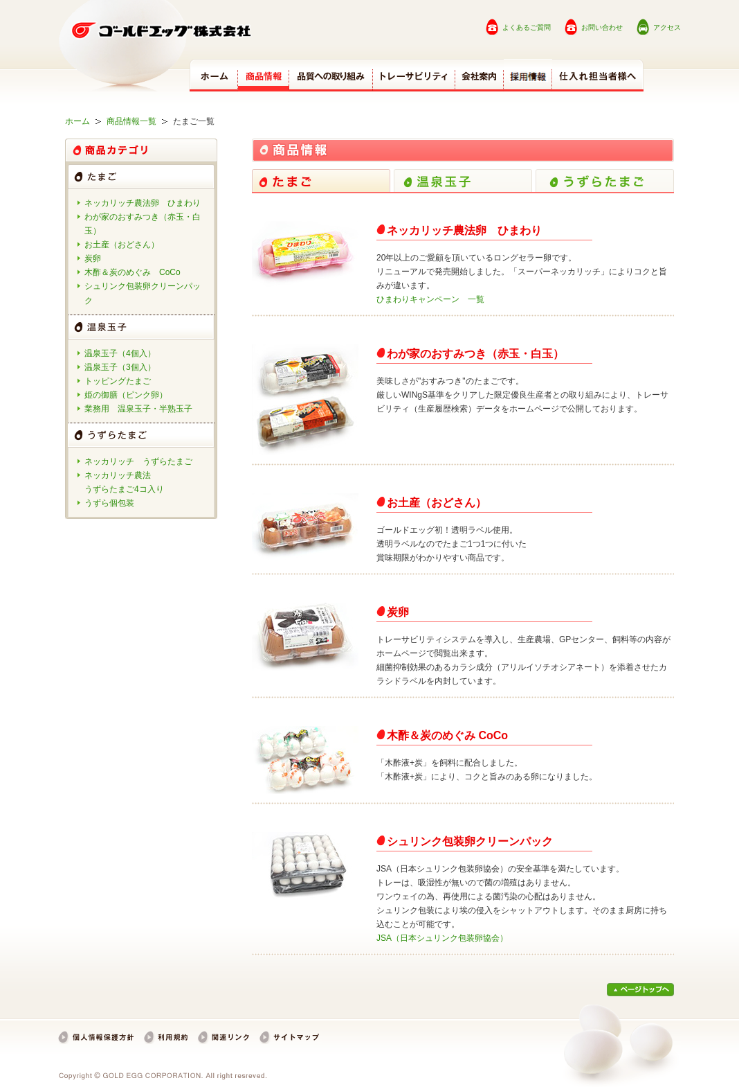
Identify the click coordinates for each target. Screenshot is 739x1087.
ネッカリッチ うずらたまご (138, 461)
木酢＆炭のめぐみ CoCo (132, 272)
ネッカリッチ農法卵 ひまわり (142, 203)
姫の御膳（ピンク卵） (125, 395)
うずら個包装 (109, 503)
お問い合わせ (602, 27)
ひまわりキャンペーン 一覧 (430, 299)
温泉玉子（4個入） (120, 353)
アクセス (667, 27)
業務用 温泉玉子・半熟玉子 (138, 409)
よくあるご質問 (526, 27)
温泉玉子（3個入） (120, 367)
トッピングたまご (117, 381)
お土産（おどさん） (121, 244)
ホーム (77, 121)
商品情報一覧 (131, 121)
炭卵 (92, 258)
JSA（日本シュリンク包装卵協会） (442, 938)
